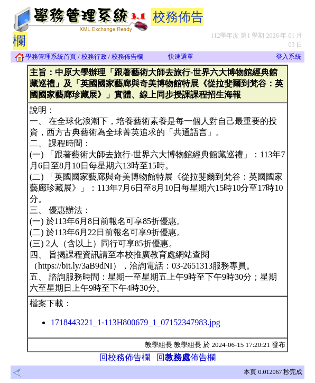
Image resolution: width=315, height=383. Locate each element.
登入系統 (288, 56)
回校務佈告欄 (124, 357)
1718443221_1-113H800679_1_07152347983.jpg (135, 322)
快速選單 (180, 56)
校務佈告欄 (127, 56)
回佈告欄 (186, 357)
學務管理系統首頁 (45, 56)
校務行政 (94, 56)
